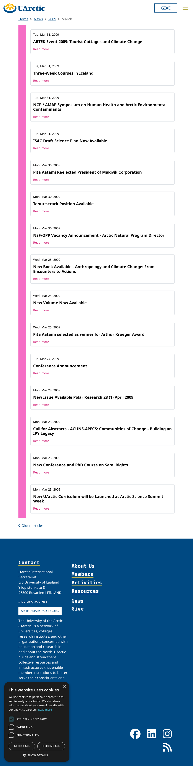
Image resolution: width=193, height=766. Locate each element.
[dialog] (36, 722)
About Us (83, 566)
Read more (41, 49)
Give (166, 8)
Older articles (31, 525)
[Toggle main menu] (185, 7)
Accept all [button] (22, 746)
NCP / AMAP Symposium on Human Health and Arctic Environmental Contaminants (100, 107)
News (38, 19)
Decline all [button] (51, 746)
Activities (87, 582)
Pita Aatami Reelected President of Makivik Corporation (87, 172)
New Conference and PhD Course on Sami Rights (80, 464)
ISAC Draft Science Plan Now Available (70, 140)
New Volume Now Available (60, 302)
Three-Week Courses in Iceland (63, 73)
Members (82, 574)
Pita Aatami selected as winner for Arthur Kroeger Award (88, 334)
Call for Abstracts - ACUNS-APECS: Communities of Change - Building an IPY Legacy (102, 431)
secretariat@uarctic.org (40, 611)
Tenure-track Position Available (63, 203)
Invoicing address (32, 601)
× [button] (64, 686)
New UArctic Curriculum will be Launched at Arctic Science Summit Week (98, 499)
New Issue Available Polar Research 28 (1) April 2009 (83, 397)
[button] (37, 755)
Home (23, 19)
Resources (85, 591)
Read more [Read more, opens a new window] (45, 710)
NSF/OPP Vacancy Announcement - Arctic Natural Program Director (98, 235)
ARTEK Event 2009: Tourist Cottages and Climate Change (87, 41)
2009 (52, 19)
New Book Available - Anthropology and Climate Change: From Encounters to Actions (94, 269)
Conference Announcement (60, 365)
